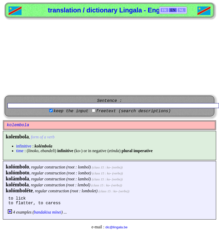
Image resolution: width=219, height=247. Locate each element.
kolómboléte (19, 190)
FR (164, 10)
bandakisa (42, 212)
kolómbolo (17, 167)
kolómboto (17, 172)
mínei (56, 212)
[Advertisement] (109, 56)
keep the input (70, 111)
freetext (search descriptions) (133, 111)
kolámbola (17, 178)
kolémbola (17, 184)
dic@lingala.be (116, 227)
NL (181, 10)
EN (172, 10)
